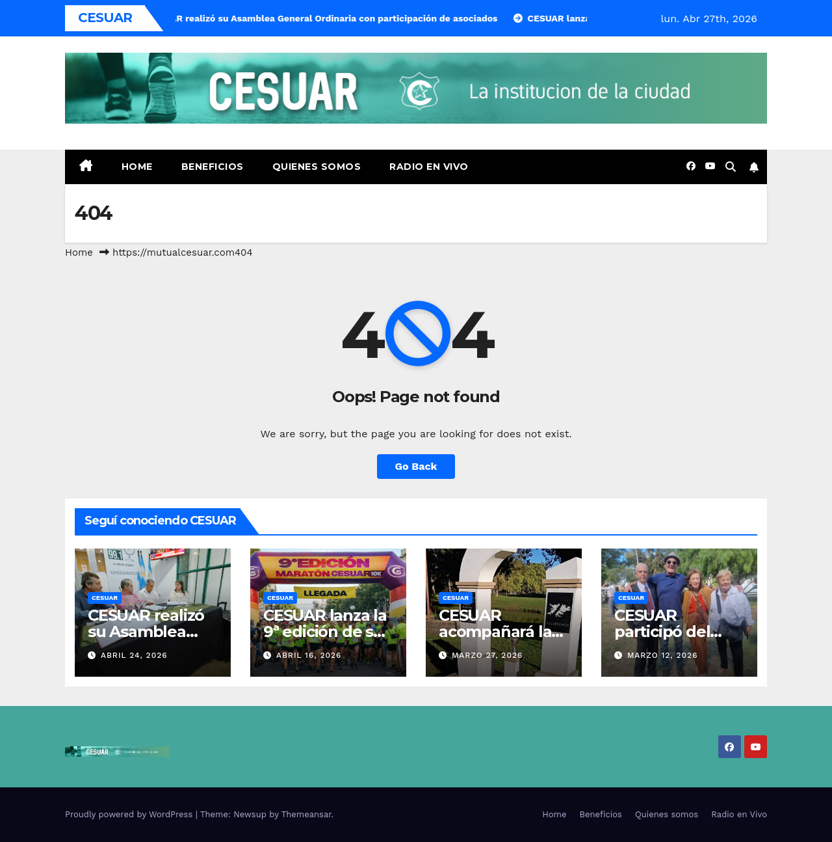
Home (137, 166)
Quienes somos (316, 166)
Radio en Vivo (429, 166)
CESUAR (105, 597)
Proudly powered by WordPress (130, 814)
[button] (730, 167)
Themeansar (306, 814)
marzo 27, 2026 (487, 655)
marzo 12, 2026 (662, 655)
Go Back (416, 466)
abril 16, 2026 (309, 655)
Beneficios (212, 166)
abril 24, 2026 (134, 655)
